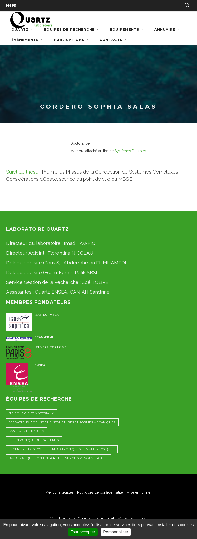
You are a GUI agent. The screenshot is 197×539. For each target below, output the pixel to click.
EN (8, 6)
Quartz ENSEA (51, 292)
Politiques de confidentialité (100, 492)
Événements (27, 40)
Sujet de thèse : (23, 172)
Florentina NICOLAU (70, 253)
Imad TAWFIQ (79, 243)
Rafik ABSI (86, 272)
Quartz (22, 29)
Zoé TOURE (95, 282)
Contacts (113, 40)
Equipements (127, 29)
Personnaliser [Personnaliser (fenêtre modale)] (115, 532)
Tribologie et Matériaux (31, 413)
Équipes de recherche (72, 29)
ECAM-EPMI (43, 337)
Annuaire (167, 29)
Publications (71, 40)
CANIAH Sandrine (90, 292)
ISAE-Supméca (46, 315)
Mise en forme (138, 492)
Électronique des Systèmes (34, 440)
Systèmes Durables (131, 151)
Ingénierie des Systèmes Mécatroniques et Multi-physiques (61, 449)
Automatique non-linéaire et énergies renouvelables (58, 458)
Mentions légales (59, 492)
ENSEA (39, 365)
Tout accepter (83, 532)
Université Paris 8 (50, 347)
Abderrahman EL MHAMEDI (95, 262)
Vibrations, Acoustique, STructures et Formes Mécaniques (62, 422)
